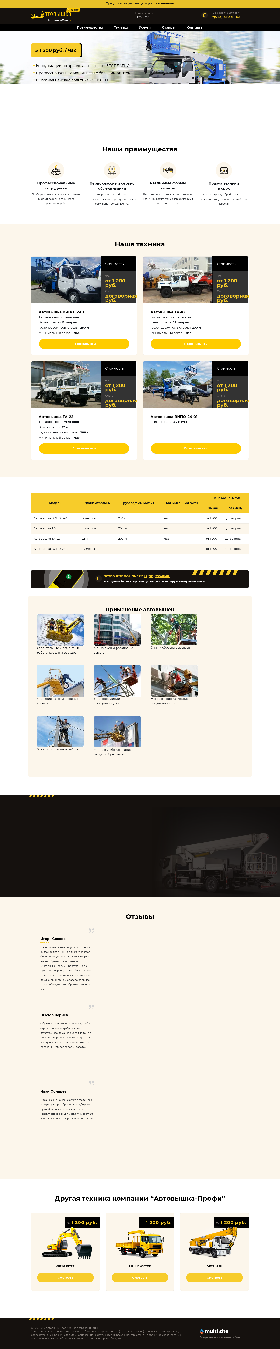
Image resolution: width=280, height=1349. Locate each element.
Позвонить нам (84, 344)
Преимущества (90, 27)
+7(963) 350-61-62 (157, 576)
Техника (121, 27)
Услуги (145, 27)
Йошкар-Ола (58, 20)
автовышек (163, 3)
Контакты (195, 27)
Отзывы (169, 27)
